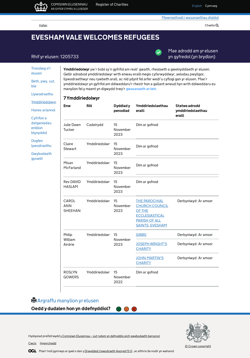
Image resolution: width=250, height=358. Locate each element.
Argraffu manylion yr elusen (65, 300)
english (197, 6)
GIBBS (141, 234)
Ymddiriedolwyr (43, 102)
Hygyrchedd (48, 343)
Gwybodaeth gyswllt (41, 156)
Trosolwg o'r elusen (41, 70)
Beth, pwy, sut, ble (43, 83)
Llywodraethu (42, 94)
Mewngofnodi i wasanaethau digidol (190, 17)
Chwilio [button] (212, 25)
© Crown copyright (198, 346)
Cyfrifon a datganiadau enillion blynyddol (41, 125)
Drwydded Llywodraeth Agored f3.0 (108, 351)
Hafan (43, 25)
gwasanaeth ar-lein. (141, 89)
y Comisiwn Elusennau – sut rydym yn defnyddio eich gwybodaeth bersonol (110, 336)
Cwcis (32, 343)
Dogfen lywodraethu (41, 143)
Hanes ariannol (43, 110)
